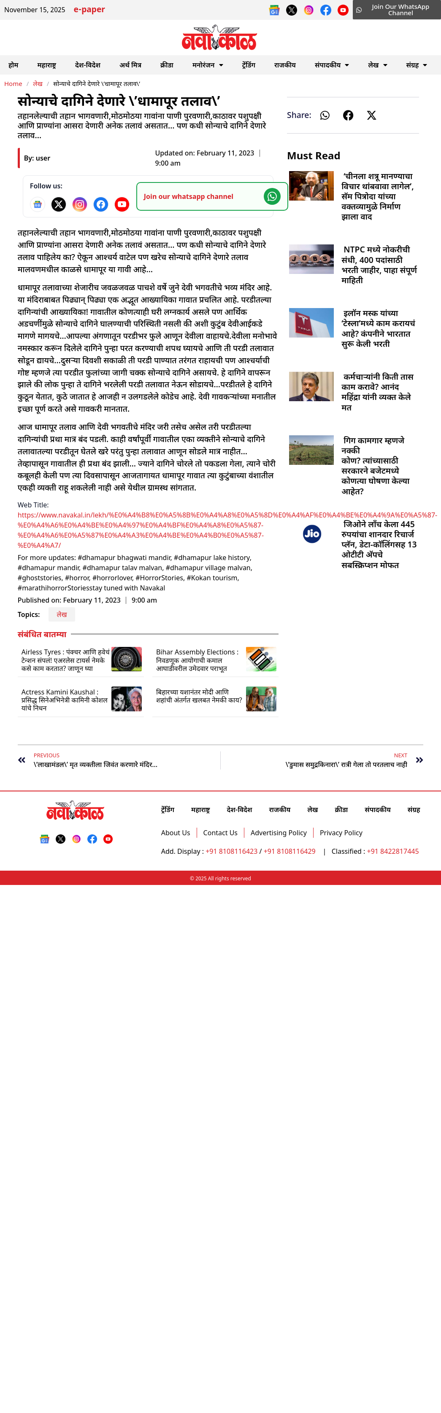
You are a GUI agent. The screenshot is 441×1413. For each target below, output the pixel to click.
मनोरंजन (207, 64)
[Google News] (37, 204)
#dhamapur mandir (48, 567)
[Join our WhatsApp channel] (212, 196)
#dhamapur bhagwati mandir (124, 557)
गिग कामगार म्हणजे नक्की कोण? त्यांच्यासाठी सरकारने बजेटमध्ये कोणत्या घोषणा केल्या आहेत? (375, 465)
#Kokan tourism (212, 577)
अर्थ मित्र (130, 65)
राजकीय (285, 65)
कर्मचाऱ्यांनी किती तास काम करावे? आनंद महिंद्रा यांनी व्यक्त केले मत (377, 392)
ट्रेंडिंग (248, 65)
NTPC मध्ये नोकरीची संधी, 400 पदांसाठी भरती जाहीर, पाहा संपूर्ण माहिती (379, 265)
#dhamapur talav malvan (122, 567)
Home (13, 83)
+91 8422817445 (393, 851)
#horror (77, 577)
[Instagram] (79, 204)
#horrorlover (112, 577)
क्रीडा (166, 65)
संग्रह (416, 64)
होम (13, 65)
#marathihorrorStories (53, 588)
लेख (377, 64)
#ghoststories (40, 577)
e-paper (89, 10)
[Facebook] (100, 204)
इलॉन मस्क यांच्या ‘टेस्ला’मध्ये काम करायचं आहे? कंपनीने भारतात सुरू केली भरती (378, 328)
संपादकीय (332, 64)
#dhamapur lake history (212, 557)
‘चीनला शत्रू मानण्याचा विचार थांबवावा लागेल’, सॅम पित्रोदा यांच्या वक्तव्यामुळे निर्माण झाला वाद (377, 196)
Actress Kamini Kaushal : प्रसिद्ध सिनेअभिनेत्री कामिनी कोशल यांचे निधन (65, 700)
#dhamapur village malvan (208, 567)
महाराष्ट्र (46, 65)
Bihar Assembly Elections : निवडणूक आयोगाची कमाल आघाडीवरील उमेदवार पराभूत (197, 660)
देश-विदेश (87, 65)
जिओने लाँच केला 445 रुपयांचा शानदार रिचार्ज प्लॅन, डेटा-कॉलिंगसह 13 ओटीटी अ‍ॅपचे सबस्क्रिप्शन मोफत (379, 544)
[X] (58, 204)
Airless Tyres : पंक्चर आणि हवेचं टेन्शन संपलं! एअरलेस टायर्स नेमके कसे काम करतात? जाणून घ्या (66, 660)
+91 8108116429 (290, 851)
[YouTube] (122, 204)
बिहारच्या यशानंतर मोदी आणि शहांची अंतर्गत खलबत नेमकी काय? (199, 696)
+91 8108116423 (231, 851)
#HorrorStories (159, 577)
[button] (325, 115)
